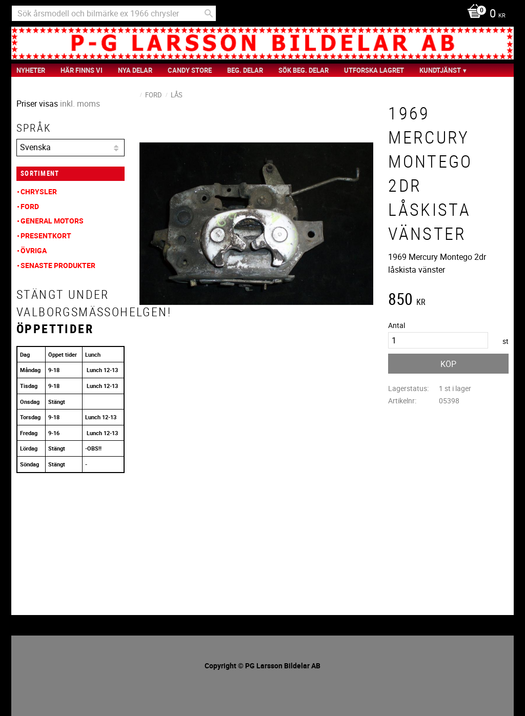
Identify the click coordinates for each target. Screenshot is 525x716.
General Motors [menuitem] (52, 221)
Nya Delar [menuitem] (135, 70)
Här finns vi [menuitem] (81, 70)
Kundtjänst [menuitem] (440, 70)
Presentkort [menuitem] (46, 235)
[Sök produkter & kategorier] (113, 13)
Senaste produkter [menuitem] (58, 265)
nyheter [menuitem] (30, 70)
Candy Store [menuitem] (190, 70)
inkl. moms (80, 103)
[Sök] (208, 13)
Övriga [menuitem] (34, 250)
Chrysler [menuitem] (39, 191)
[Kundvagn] (484, 14)
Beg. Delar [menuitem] (245, 70)
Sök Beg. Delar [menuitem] (303, 70)
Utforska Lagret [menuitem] (374, 70)
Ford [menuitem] (30, 206)
